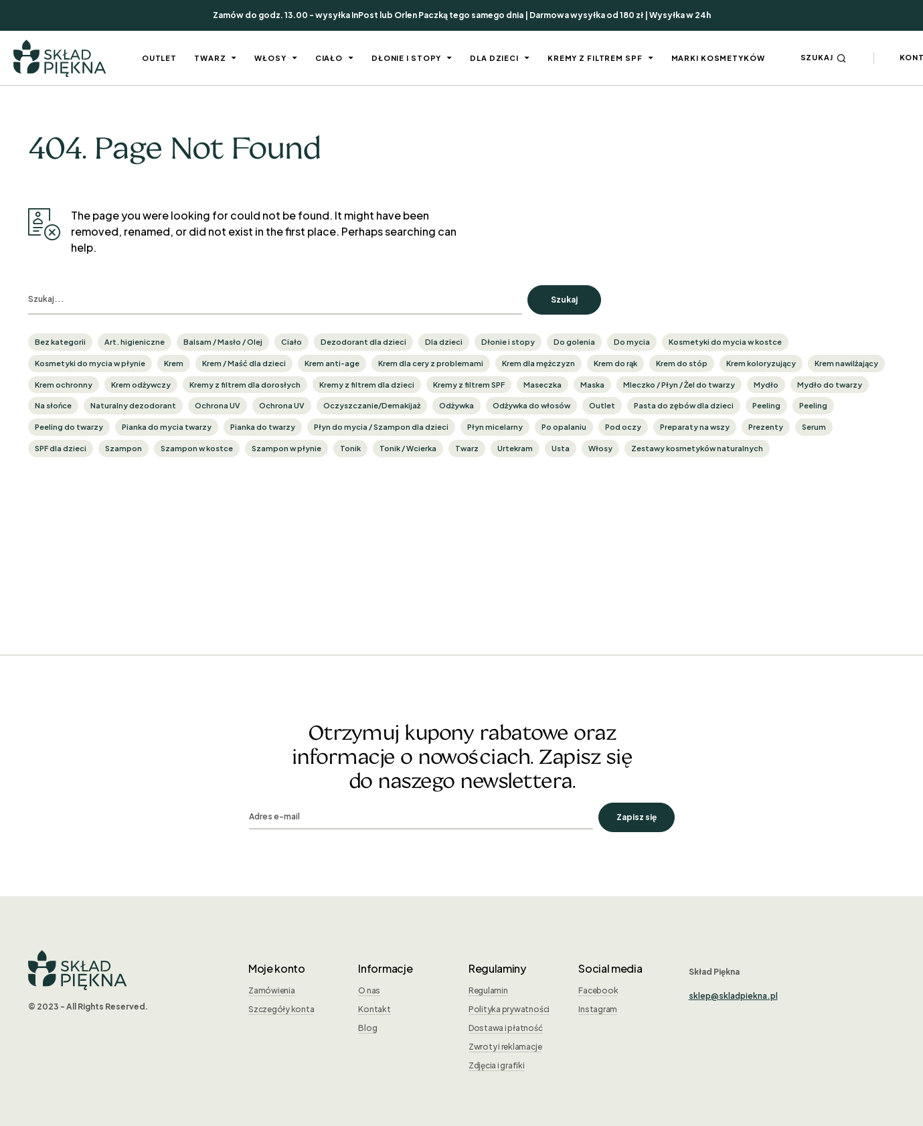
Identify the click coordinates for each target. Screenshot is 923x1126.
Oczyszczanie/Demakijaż (371, 405)
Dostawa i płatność (506, 1028)
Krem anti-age (332, 363)
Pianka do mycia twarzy (167, 426)
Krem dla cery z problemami (430, 363)
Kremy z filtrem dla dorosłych (245, 384)
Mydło (766, 384)
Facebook (598, 990)
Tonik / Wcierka (408, 448)
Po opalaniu (563, 426)
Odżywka (456, 405)
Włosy (600, 448)
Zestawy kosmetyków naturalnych (697, 448)
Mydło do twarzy (829, 384)
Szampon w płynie (286, 448)
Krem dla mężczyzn (538, 363)
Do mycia (632, 341)
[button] (824, 58)
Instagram (597, 1009)
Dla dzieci (444, 341)
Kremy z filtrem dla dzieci (366, 384)
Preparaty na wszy (695, 426)
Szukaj (564, 300)
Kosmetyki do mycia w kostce (725, 341)
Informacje (385, 968)
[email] (421, 817)
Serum (814, 426)
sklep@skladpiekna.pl (733, 996)
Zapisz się (636, 817)
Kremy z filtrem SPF (469, 384)
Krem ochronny (63, 384)
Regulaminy (497, 968)
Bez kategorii (60, 341)
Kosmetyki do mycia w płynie (90, 363)
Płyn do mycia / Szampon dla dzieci (381, 426)
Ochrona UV (217, 405)
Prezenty (765, 426)
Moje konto (276, 968)
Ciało (291, 341)
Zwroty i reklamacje (505, 1047)
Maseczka (542, 384)
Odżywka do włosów (531, 405)
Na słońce (53, 405)
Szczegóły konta (281, 1009)
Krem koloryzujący (761, 363)
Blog (367, 1028)
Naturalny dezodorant (133, 405)
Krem (173, 363)
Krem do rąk (615, 363)
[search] (275, 300)
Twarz (467, 448)
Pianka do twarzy (262, 426)
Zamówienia (271, 990)
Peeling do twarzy (69, 426)
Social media (610, 968)
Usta (561, 448)
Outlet (602, 405)
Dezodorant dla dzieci (363, 341)
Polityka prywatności (509, 1009)
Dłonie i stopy (508, 341)
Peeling (766, 405)
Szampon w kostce (197, 448)
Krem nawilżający (846, 363)
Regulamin (488, 990)
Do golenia (574, 341)
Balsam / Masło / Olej (222, 341)
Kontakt (374, 1009)
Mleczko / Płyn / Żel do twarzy (679, 384)
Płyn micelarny (495, 426)
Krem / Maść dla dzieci (244, 363)
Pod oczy (623, 426)
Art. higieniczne (134, 341)
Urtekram (515, 448)
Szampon (123, 448)
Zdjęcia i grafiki (497, 1065)
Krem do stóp (681, 363)
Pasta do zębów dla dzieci (684, 405)
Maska (592, 384)
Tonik (350, 448)
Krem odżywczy (141, 384)
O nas (369, 990)
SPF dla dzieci (60, 448)
